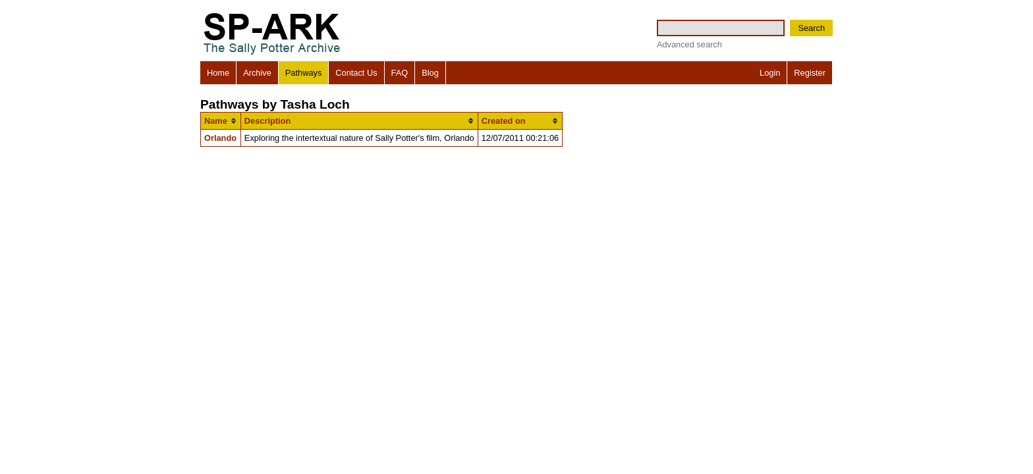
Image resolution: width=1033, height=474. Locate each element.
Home (218, 73)
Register (809, 73)
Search (811, 28)
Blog (430, 73)
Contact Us (356, 73)
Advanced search (689, 44)
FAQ (399, 73)
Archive (257, 73)
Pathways (303, 73)
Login (770, 73)
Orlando (220, 138)
